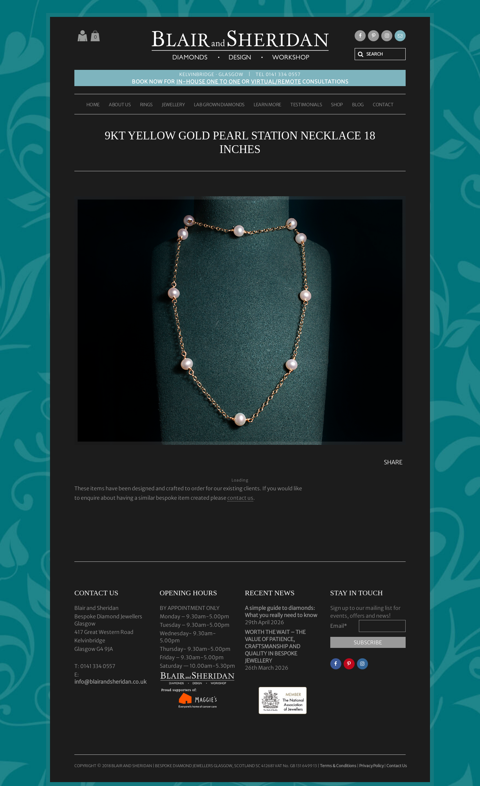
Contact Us (396, 765)
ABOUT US (120, 105)
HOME (93, 105)
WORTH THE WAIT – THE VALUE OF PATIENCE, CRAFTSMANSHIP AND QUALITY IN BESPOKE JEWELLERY (275, 646)
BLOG (358, 105)
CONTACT (383, 105)
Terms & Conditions (338, 765)
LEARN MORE (267, 105)
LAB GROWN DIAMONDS (219, 105)
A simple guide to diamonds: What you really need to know (281, 611)
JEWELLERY (173, 105)
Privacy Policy (371, 765)
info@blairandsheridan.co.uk (110, 681)
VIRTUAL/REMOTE (276, 81)
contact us (240, 498)
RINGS (146, 105)
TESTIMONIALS (306, 105)
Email (338, 626)
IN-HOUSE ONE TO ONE (208, 81)
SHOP (337, 105)
